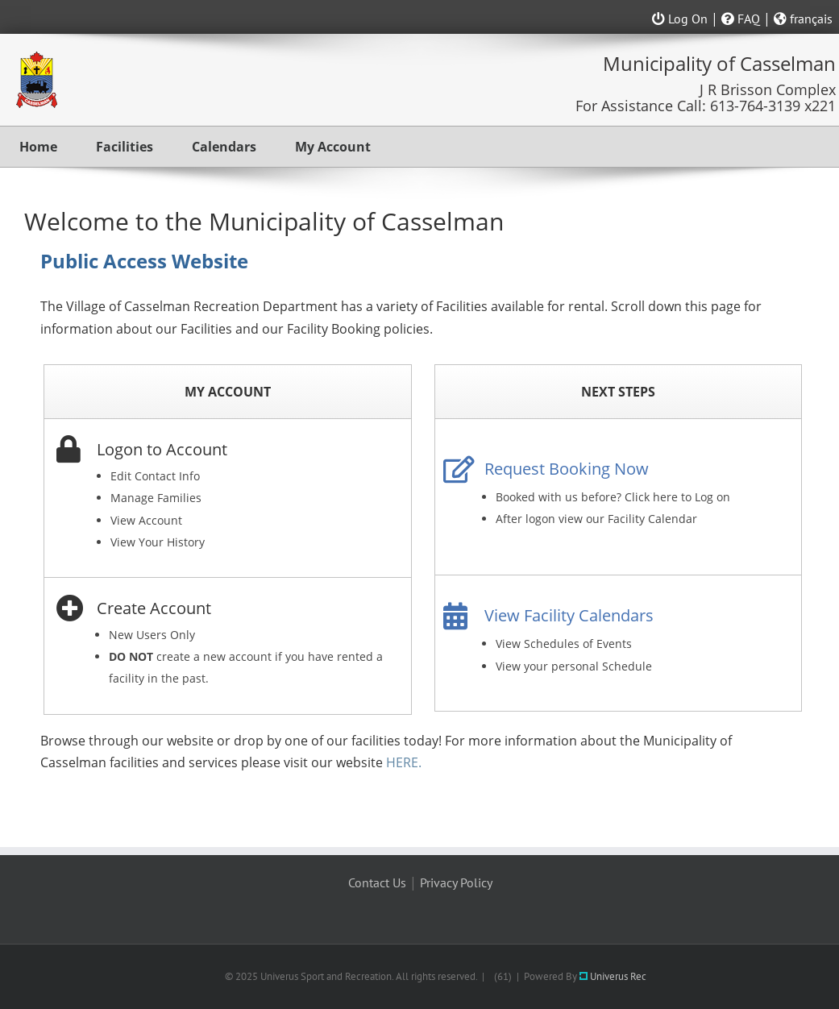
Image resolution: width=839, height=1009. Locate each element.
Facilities (124, 147)
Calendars (224, 147)
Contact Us (377, 882)
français (803, 18)
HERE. (404, 762)
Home (38, 147)
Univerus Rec (612, 976)
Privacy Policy (456, 882)
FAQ (740, 18)
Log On (680, 18)
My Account (333, 147)
